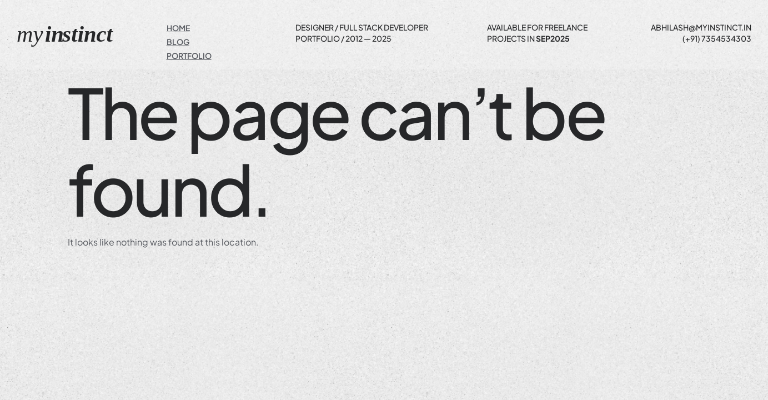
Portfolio (189, 56)
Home (178, 28)
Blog (178, 42)
